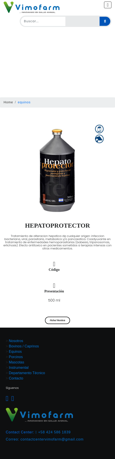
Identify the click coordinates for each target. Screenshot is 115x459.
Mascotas (16, 362)
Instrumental (19, 367)
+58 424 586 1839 (53, 432)
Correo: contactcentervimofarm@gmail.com (45, 439)
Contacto (16, 378)
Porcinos (16, 357)
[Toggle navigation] (107, 5)
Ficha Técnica (57, 320)
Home (8, 102)
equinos (24, 102)
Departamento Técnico (27, 373)
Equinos (15, 351)
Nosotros (16, 341)
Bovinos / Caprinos (24, 346)
